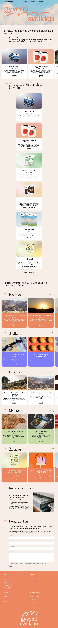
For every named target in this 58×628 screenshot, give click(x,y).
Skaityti (14, 325)
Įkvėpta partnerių (6, 603)
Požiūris (14, 372)
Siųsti (11, 566)
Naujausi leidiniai (32, 578)
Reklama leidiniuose (33, 580)
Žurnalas (15, 449)
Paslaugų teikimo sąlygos (42, 563)
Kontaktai (41, 1)
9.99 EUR (14, 76)
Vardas (10, 535)
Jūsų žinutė (11, 551)
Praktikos (15, 295)
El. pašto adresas (12, 540)
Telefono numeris (12, 546)
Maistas (15, 411)
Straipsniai (32, 1)
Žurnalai (25, 1)
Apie (19, 1)
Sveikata (15, 333)
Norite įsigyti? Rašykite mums (29, 178)
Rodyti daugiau (29, 272)
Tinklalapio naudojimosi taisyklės (35, 596)
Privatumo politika (33, 563)
